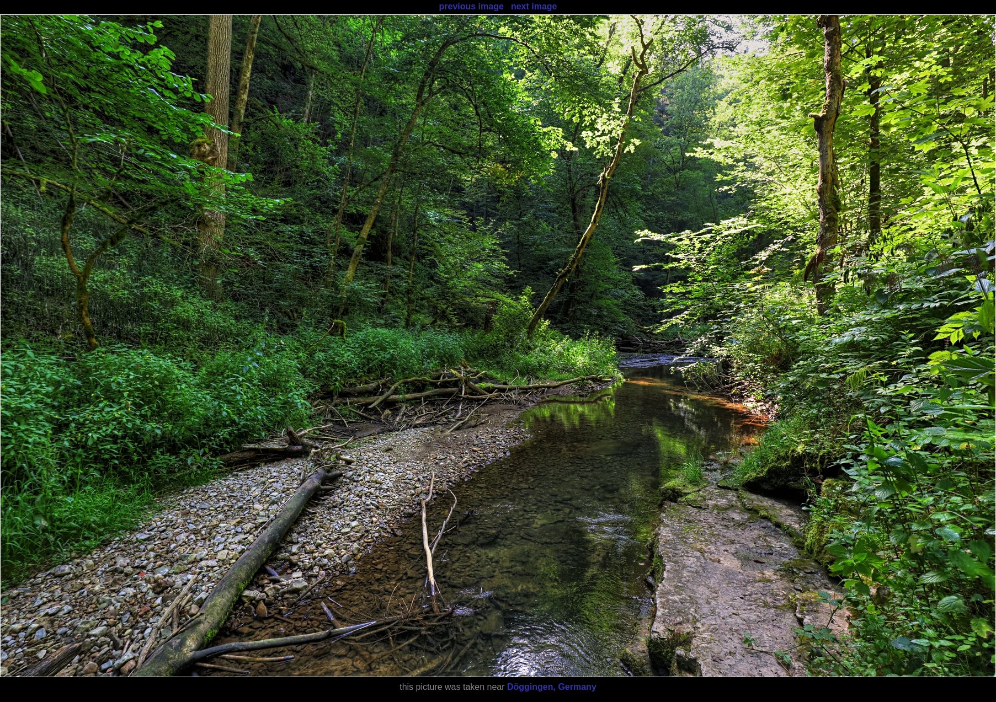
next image (534, 6)
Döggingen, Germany (551, 687)
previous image (471, 6)
